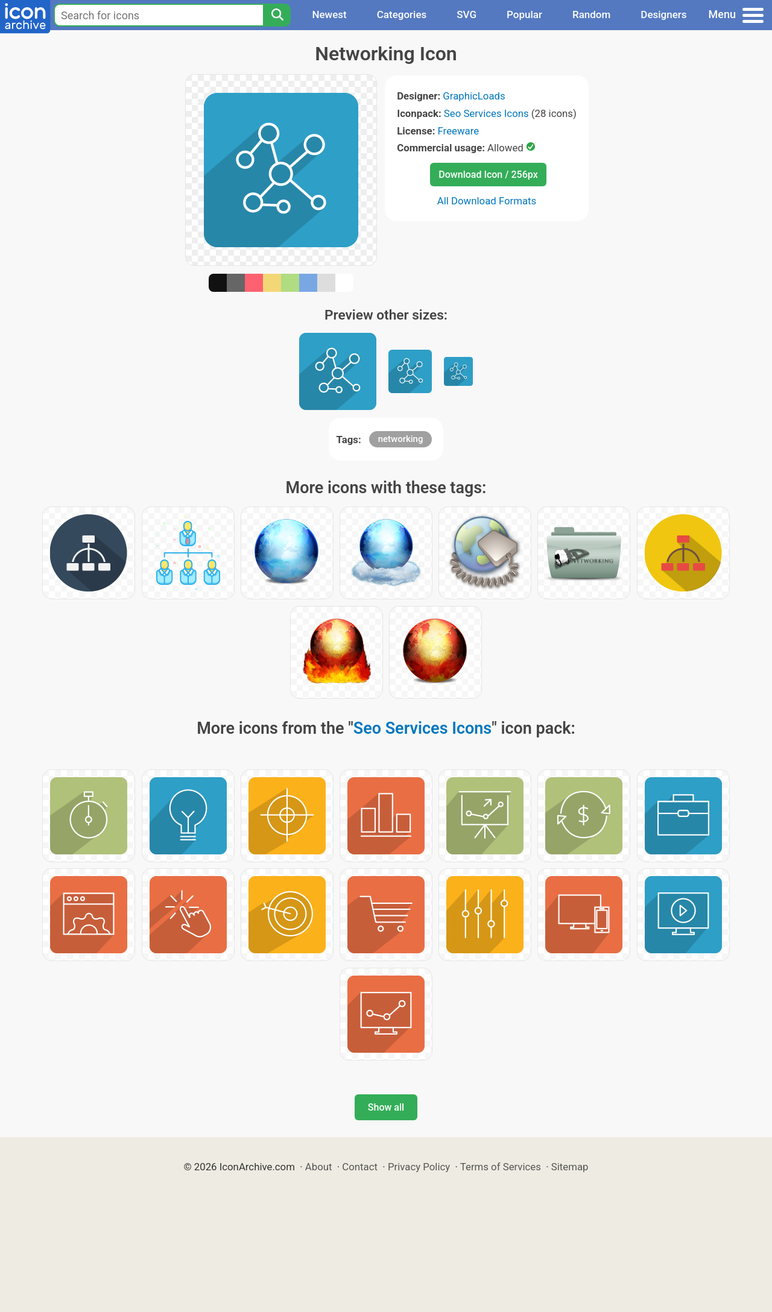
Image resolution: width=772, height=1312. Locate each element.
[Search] (277, 15)
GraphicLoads (474, 96)
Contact (360, 1167)
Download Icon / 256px (487, 174)
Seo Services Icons (486, 113)
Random (591, 14)
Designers (663, 14)
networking (400, 439)
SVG (466, 14)
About (318, 1167)
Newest (329, 14)
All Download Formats (487, 201)
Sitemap (570, 1167)
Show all (386, 1107)
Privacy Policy (419, 1167)
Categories (402, 14)
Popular (524, 14)
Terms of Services (500, 1167)
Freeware (458, 131)
